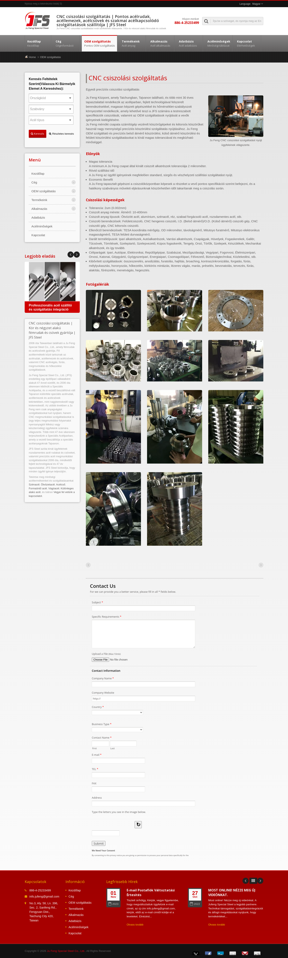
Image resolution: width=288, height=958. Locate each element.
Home (32, 57)
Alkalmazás (161, 43)
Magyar (256, 3)
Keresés (37, 133)
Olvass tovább (135, 924)
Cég (66, 43)
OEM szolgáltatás (99, 43)
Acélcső (60, 484)
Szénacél (34, 484)
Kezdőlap (38, 43)
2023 (113, 903)
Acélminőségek (218, 43)
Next (71, 255)
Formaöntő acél (38, 488)
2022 (195, 903)
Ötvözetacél (48, 484)
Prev (77, 255)
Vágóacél (53, 488)
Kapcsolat (248, 43)
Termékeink (132, 43)
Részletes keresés (61, 133)
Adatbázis (189, 43)
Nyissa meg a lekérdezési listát (41, 3)
